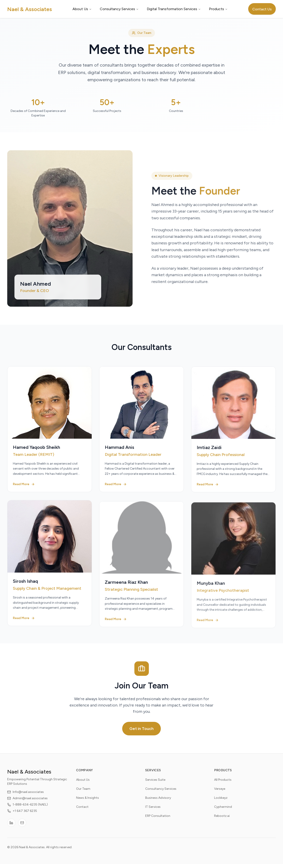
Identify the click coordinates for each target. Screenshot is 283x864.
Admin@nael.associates (27, 802)
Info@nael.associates (25, 796)
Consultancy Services (119, 9)
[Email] (22, 827)
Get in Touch (141, 728)
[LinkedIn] (11, 827)
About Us (82, 9)
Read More (24, 489)
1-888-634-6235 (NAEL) (27, 809)
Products (218, 9)
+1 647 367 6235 (22, 815)
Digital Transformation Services (174, 9)
